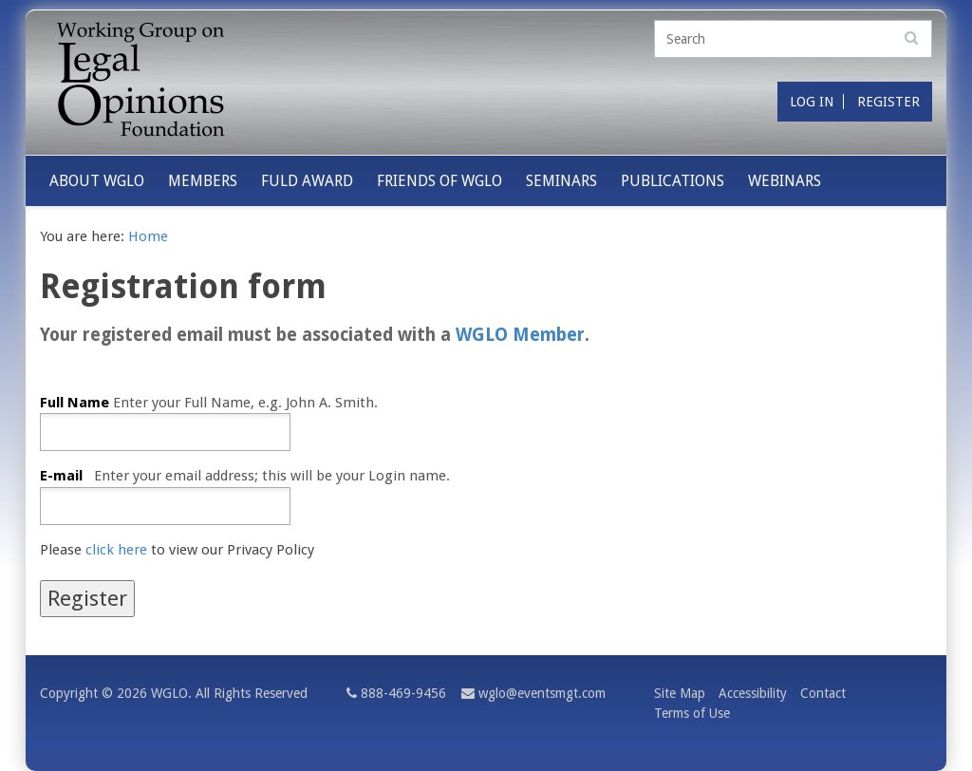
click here (116, 549)
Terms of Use (692, 713)
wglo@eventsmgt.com (542, 693)
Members (202, 181)
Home (148, 236)
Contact (823, 693)
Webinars (784, 181)
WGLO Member (520, 335)
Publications (672, 181)
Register (888, 101)
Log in (811, 101)
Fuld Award (307, 181)
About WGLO (96, 181)
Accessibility (753, 693)
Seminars (561, 181)
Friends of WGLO (439, 181)
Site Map (679, 693)
